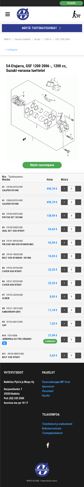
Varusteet (47, 391)
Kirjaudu (71, 3)
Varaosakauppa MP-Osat (56, 381)
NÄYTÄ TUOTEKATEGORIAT (42, 28)
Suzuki (37, 39)
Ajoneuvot (48, 386)
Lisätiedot (50, 341)
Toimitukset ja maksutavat (57, 423)
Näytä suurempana (42, 165)
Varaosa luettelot (22, 39)
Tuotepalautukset (52, 433)
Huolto (46, 395)
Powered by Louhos (49, 481)
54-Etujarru (12, 49)
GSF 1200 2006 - (62, 39)
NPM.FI (7, 39)
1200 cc (48, 39)
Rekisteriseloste (51, 428)
